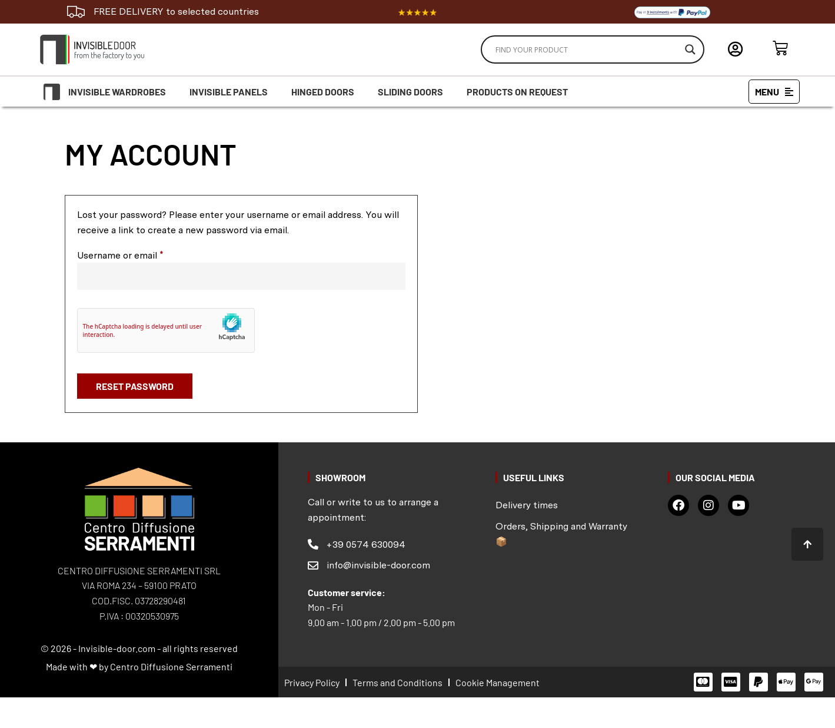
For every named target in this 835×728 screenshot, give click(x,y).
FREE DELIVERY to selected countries (176, 11)
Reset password (135, 386)
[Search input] (587, 49)
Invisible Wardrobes (117, 91)
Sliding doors (410, 91)
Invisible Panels (228, 91)
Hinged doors (322, 91)
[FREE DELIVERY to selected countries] (76, 12)
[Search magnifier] (690, 49)
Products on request (517, 91)
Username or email (139, 254)
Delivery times (526, 505)
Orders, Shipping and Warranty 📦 (561, 534)
